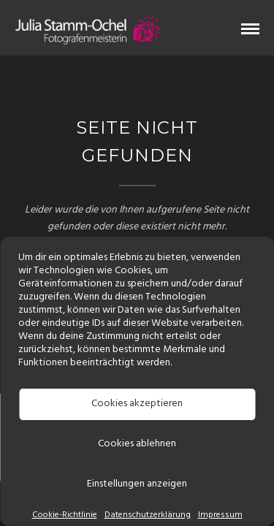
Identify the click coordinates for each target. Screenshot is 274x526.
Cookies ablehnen (137, 443)
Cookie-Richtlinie (64, 515)
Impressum (220, 515)
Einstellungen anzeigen (137, 484)
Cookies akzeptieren (137, 403)
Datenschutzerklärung (147, 515)
